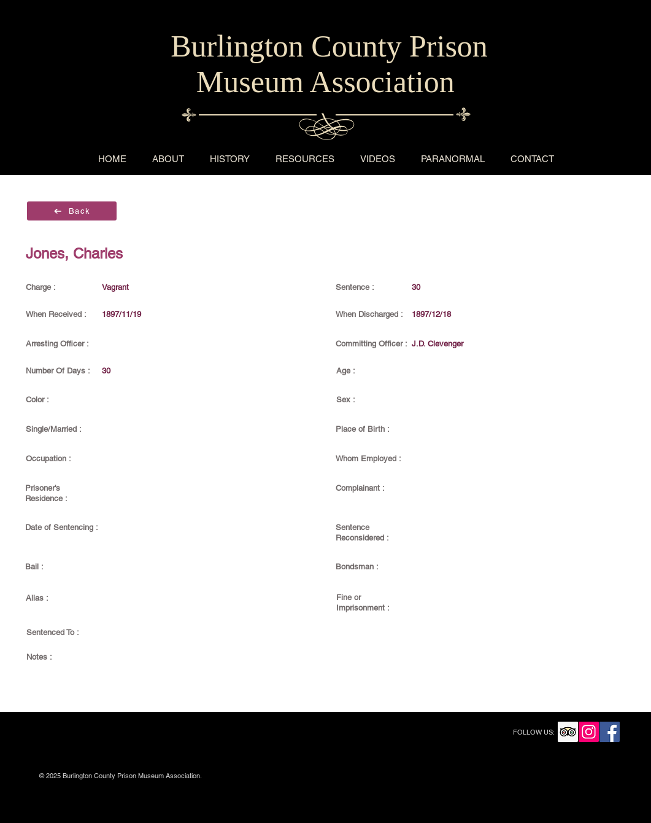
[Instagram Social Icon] (589, 732)
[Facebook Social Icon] (609, 732)
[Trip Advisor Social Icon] (568, 732)
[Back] (72, 211)
